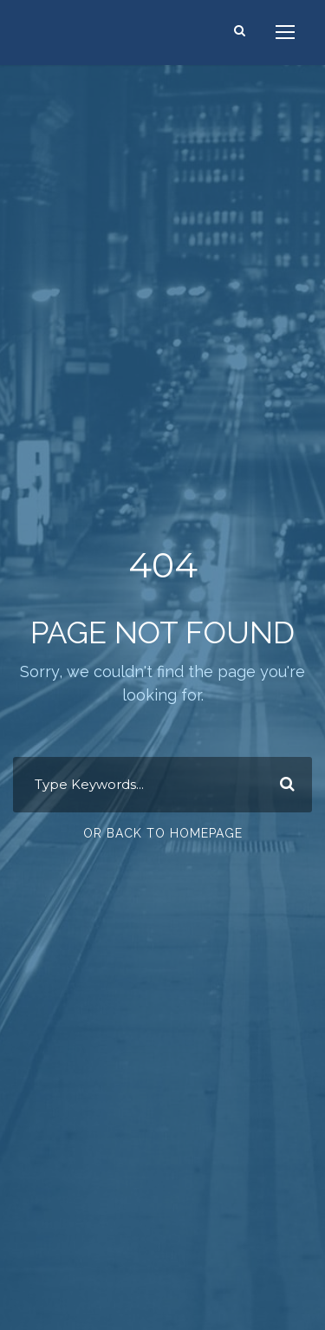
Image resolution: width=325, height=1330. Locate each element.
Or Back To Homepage (163, 833)
